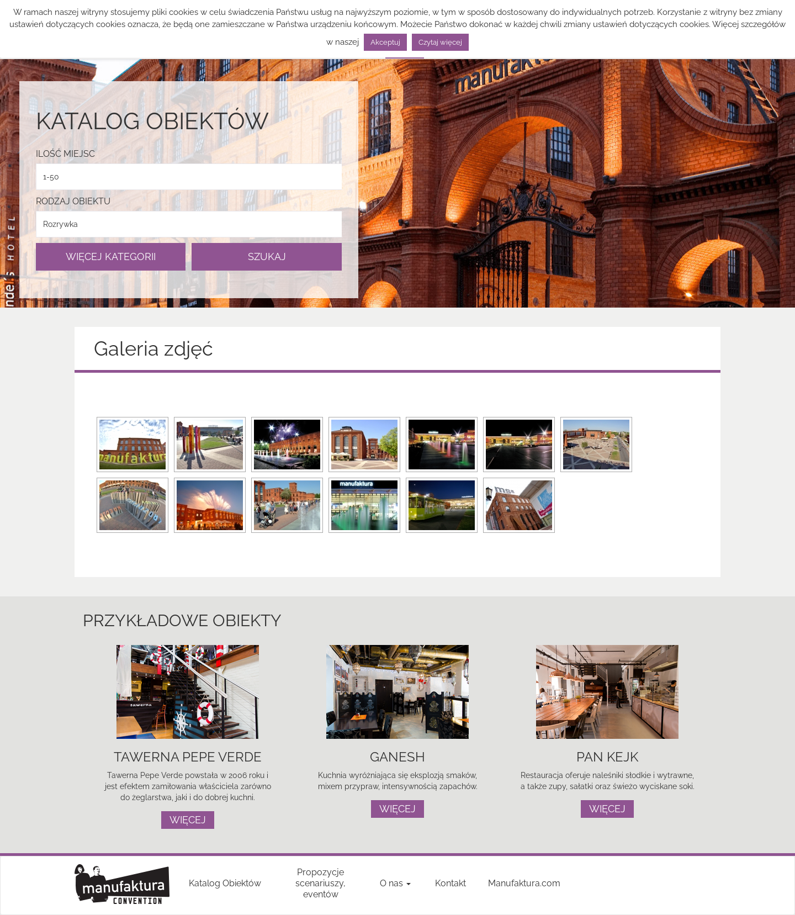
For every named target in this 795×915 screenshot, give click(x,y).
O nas (395, 883)
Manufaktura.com (524, 883)
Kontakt (450, 883)
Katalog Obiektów (225, 883)
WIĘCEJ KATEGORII (111, 256)
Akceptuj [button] (385, 42)
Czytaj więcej (440, 42)
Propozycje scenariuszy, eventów (320, 883)
